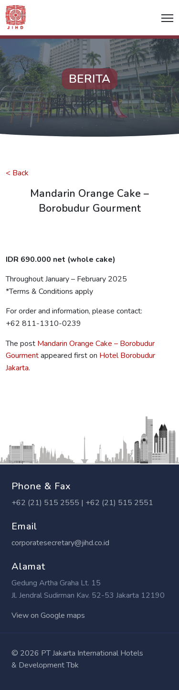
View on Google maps (48, 615)
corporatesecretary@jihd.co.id (60, 543)
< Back (17, 173)
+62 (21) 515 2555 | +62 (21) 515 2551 (82, 502)
